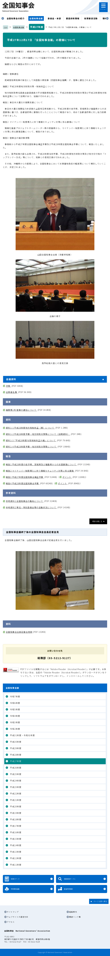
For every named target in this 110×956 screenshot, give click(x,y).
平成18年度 (15, 819)
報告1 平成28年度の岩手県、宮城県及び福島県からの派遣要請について (41, 464)
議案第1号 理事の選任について (21, 409)
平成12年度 (15, 858)
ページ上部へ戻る (100, 901)
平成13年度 (15, 851)
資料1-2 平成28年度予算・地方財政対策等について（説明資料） (38, 434)
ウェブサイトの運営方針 (17, 917)
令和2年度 (15, 728)
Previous (2, 18)
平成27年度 (36, 27)
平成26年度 (15, 767)
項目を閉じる (97, 521)
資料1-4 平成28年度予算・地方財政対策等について (31, 446)
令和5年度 (15, 709)
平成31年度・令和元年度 (22, 735)
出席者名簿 (11, 392)
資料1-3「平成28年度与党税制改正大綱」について (31, 440)
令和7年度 (15, 696)
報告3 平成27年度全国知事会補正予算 (25, 477)
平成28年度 (15, 754)
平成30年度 (15, 741)
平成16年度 (15, 832)
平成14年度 (15, 845)
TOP (6, 27)
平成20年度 (15, 806)
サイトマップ (13, 912)
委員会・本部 (54, 18)
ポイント (67, 477)
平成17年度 (15, 825)
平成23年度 (15, 787)
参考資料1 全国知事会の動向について (25, 501)
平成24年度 (15, 780)
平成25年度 (15, 774)
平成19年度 (15, 813)
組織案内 (73, 912)
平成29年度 (15, 748)
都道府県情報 (72, 18)
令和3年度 (15, 722)
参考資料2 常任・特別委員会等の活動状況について (31, 507)
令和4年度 (15, 715)
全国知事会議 (36, 18)
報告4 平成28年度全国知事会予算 (22, 483)
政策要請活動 (91, 18)
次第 (8, 385)
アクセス (10, 922)
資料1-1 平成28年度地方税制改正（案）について (30, 427)
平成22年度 (15, 793)
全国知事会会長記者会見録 (19, 631)
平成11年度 (15, 864)
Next (107, 18)
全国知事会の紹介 (16, 18)
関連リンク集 (75, 917)
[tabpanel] (15, 18)
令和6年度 (15, 703)
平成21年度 (15, 800)
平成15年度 (15, 838)
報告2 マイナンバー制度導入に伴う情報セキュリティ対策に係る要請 (40, 470)
